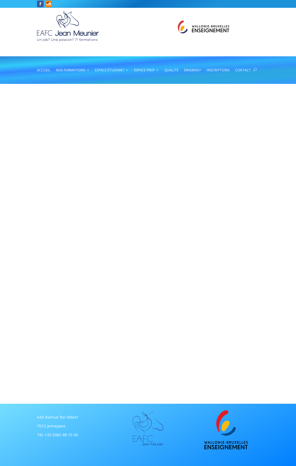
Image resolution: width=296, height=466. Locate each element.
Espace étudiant (109, 70)
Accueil (43, 70)
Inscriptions (218, 70)
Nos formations (70, 70)
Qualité (171, 70)
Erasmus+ (192, 70)
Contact (243, 70)
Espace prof (144, 70)
